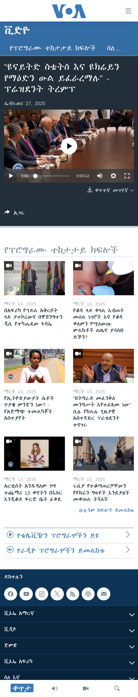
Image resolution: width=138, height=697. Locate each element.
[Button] (14, 214)
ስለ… (114, 48)
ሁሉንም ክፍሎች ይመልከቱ (106, 510)
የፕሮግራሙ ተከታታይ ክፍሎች (53, 48)
